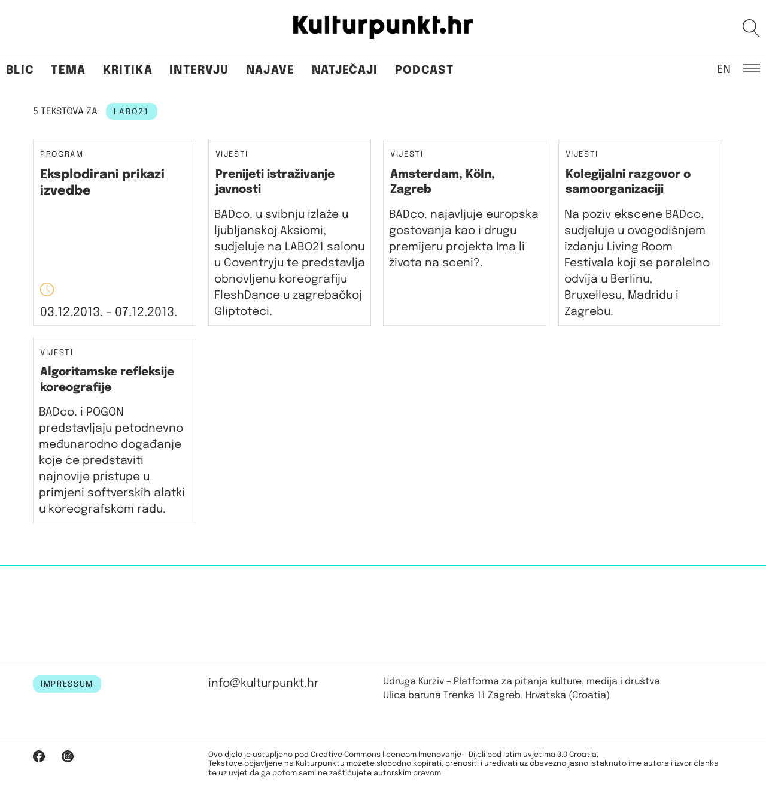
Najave (270, 70)
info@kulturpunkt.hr (263, 683)
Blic (20, 70)
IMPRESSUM (67, 684)
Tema (68, 70)
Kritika (128, 70)
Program (62, 155)
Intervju (199, 70)
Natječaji (345, 70)
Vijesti (232, 155)
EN (724, 69)
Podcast (424, 70)
